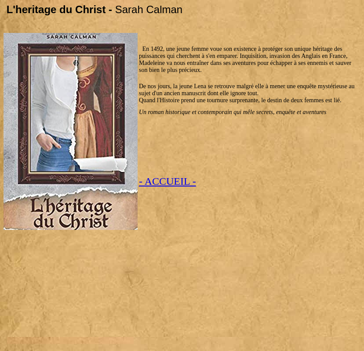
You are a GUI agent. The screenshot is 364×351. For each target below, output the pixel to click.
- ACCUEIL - (167, 181)
